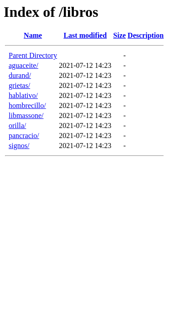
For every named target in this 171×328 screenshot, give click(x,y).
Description (146, 35)
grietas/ (19, 85)
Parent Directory (33, 55)
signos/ (19, 145)
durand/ (20, 75)
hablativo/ (23, 95)
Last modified (85, 35)
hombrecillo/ (27, 105)
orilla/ (17, 125)
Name (33, 35)
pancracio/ (24, 135)
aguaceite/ (23, 65)
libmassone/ (26, 115)
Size (119, 35)
